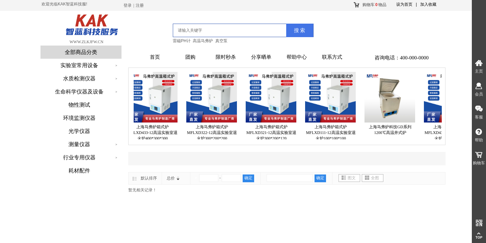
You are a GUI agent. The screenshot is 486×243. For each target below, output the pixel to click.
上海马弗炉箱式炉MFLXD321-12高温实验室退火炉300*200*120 (272, 133)
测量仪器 (79, 144)
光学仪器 (79, 131)
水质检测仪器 (79, 78)
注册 (140, 5)
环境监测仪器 (79, 118)
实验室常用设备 (79, 65)
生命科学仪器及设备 (79, 91)
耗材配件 (79, 170)
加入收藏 (428, 4)
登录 (128, 5)
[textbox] (221, 30)
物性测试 (79, 105)
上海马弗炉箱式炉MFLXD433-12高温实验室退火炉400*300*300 (154, 133)
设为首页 (404, 4)
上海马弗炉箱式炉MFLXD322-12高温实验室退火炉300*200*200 (213, 133)
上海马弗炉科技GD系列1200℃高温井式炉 (391, 130)
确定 (248, 178)
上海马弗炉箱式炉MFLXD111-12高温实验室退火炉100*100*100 (331, 133)
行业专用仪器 (79, 157)
